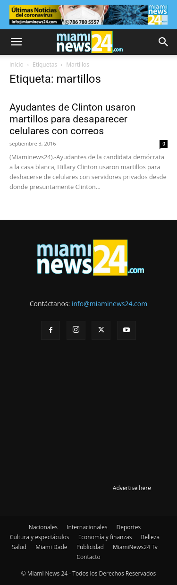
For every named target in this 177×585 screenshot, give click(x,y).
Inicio (16, 64)
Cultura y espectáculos (39, 537)
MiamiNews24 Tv (135, 547)
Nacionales (43, 527)
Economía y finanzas (105, 537)
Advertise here (132, 488)
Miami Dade (51, 547)
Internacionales (87, 527)
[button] (16, 42)
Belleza (150, 537)
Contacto (88, 557)
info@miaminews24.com (109, 303)
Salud (19, 547)
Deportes (128, 527)
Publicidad (90, 547)
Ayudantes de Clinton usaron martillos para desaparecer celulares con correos (72, 119)
